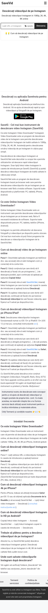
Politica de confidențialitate (32, 582)
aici (35, 324)
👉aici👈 (36, 412)
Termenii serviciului (14, 582)
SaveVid (7, 3)
